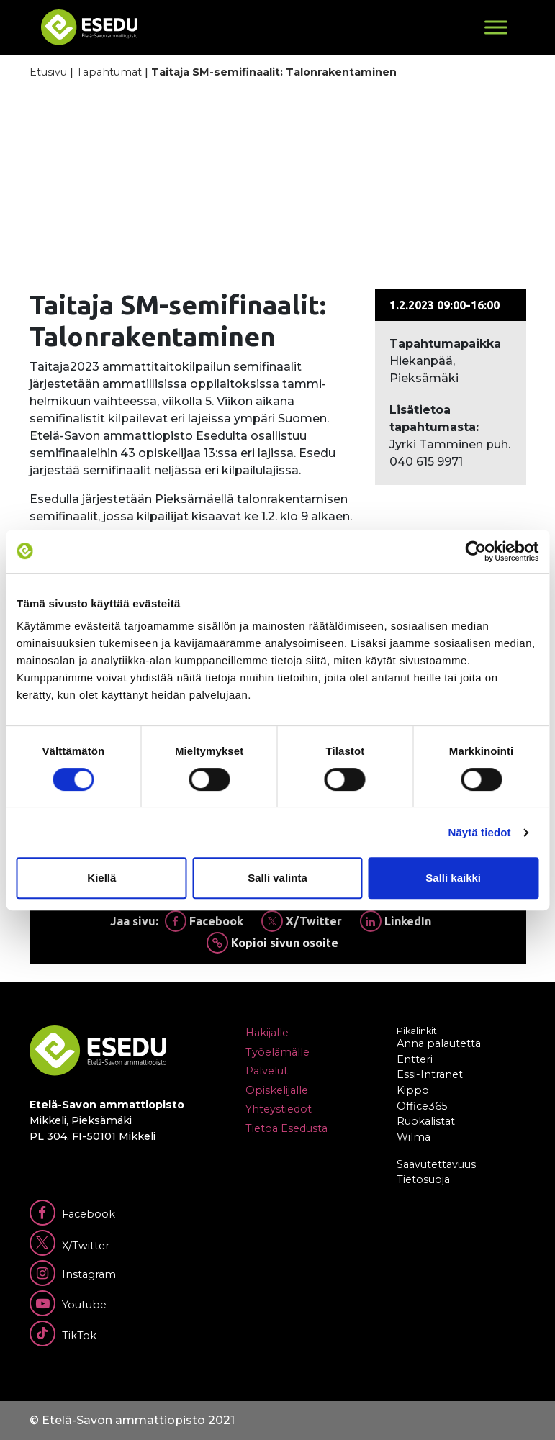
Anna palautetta (439, 1043)
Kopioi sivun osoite (272, 942)
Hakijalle (267, 1032)
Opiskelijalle (276, 1090)
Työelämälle (277, 1052)
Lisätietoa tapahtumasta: (434, 418)
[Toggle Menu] (495, 27)
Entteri (415, 1059)
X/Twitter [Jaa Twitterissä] (301, 921)
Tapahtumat (109, 71)
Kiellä (101, 877)
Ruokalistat (426, 1121)
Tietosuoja (423, 1179)
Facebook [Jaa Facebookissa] (204, 921)
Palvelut (266, 1070)
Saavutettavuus (436, 1164)
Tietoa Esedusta (286, 1128)
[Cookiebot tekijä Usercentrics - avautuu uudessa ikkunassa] (475, 551)
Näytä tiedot (479, 832)
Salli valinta (277, 877)
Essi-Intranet (430, 1074)
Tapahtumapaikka (445, 343)
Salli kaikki (453, 877)
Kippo (413, 1090)
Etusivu (48, 71)
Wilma (413, 1137)
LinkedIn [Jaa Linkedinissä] (395, 921)
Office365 (422, 1106)
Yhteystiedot (278, 1108)
